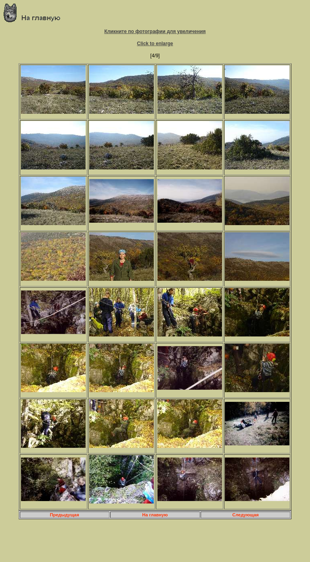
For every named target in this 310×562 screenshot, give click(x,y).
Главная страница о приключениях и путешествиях (35, 12)
